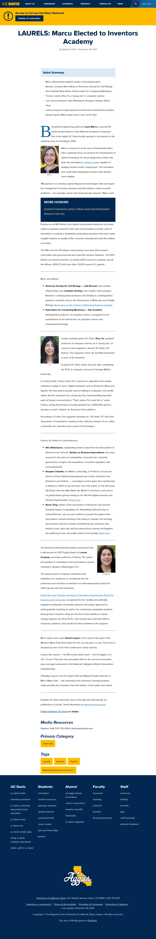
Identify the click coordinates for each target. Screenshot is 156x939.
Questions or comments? (38, 904)
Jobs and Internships (48, 830)
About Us (29, 3)
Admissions (49, 3)
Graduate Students (47, 805)
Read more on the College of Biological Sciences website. (83, 305)
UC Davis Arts (17, 825)
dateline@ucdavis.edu (95, 704)
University (48, 743)
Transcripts (70, 815)
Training (124, 799)
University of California (116, 904)
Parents (42, 836)
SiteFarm (92, 920)
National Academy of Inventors (58, 770)
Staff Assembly (127, 818)
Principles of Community (91, 904)
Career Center (45, 824)
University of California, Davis (50, 898)
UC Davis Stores (18, 819)
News (120, 3)
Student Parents (46, 811)
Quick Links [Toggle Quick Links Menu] (146, 3)
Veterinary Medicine (20, 799)
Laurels (46, 761)
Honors (74, 761)
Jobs (122, 811)
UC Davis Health (18, 793)
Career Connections (75, 803)
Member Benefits (74, 809)
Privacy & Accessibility (65, 904)
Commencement (46, 818)
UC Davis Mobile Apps (21, 831)
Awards (60, 761)
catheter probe (91, 162)
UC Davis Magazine (74, 821)
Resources (98, 793)
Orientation (43, 793)
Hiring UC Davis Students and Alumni (21, 839)
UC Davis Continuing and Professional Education (20, 809)
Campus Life (105, 3)
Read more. (75, 500)
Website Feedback (129, 824)
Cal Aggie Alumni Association (73, 795)
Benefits (97, 811)
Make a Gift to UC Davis (22, 848)
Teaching (97, 799)
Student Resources (47, 799)
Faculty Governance (102, 818)
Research (85, 3)
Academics (67, 3)
